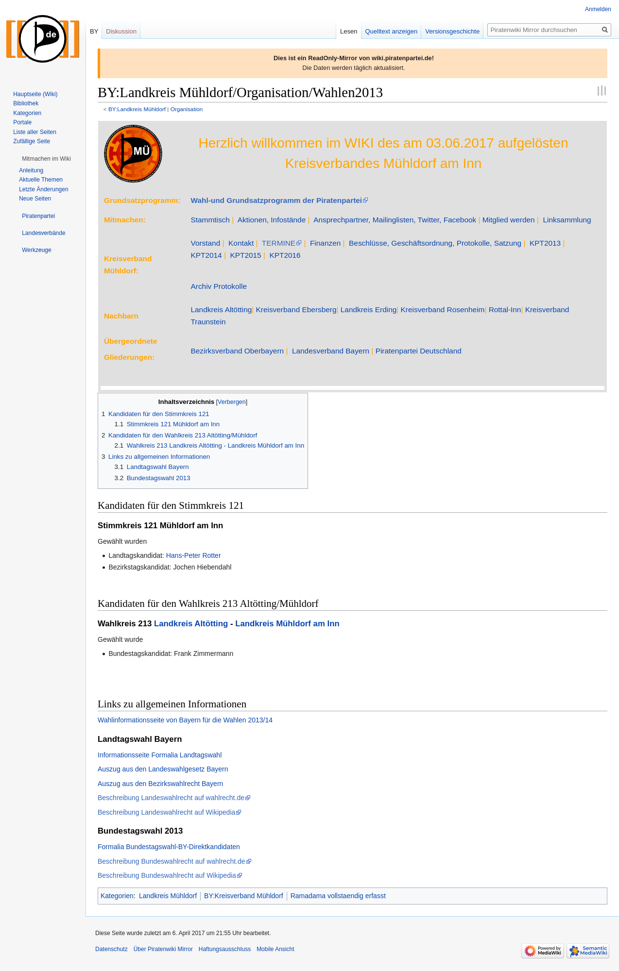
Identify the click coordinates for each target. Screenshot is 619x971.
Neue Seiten (35, 198)
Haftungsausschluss (225, 949)
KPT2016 (284, 255)
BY (94, 31)
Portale (22, 122)
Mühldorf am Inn (192, 525)
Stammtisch (209, 220)
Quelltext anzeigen (391, 31)
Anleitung (31, 170)
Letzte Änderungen (43, 189)
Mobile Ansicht (275, 949)
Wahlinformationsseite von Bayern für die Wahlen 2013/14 (185, 720)
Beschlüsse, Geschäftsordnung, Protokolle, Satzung (435, 243)
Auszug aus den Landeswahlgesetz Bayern (163, 769)
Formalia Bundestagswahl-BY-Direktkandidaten (169, 847)
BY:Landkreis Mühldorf (137, 109)
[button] (46, 158)
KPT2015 (245, 255)
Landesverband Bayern (330, 351)
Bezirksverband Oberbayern (237, 351)
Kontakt (241, 243)
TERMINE (278, 243)
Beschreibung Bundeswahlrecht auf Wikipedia (167, 875)
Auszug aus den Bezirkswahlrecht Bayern (160, 783)
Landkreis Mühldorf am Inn (287, 623)
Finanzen (325, 243)
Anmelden (598, 9)
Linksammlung (567, 220)
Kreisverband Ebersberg (296, 309)
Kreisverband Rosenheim (443, 309)
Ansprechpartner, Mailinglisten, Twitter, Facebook (394, 220)
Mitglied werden (508, 220)
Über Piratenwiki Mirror (163, 949)
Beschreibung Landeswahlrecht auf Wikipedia (166, 812)
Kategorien (117, 896)
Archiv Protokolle (218, 286)
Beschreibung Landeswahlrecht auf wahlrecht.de (171, 798)
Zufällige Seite (31, 141)
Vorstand (205, 243)
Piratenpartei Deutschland (419, 351)
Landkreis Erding (369, 309)
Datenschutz (111, 949)
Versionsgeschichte (452, 31)
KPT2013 (545, 243)
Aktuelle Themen (41, 179)
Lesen (348, 31)
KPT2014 (206, 255)
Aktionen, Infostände (272, 220)
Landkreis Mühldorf (168, 896)
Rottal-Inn (505, 309)
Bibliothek (25, 103)
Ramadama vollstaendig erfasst (338, 896)
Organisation (187, 109)
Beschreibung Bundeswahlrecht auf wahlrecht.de (171, 861)
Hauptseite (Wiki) (35, 94)
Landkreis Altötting (221, 309)
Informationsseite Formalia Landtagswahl (160, 755)
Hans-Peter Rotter (193, 555)
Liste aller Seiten (34, 132)
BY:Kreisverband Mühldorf (243, 896)
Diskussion (121, 31)
